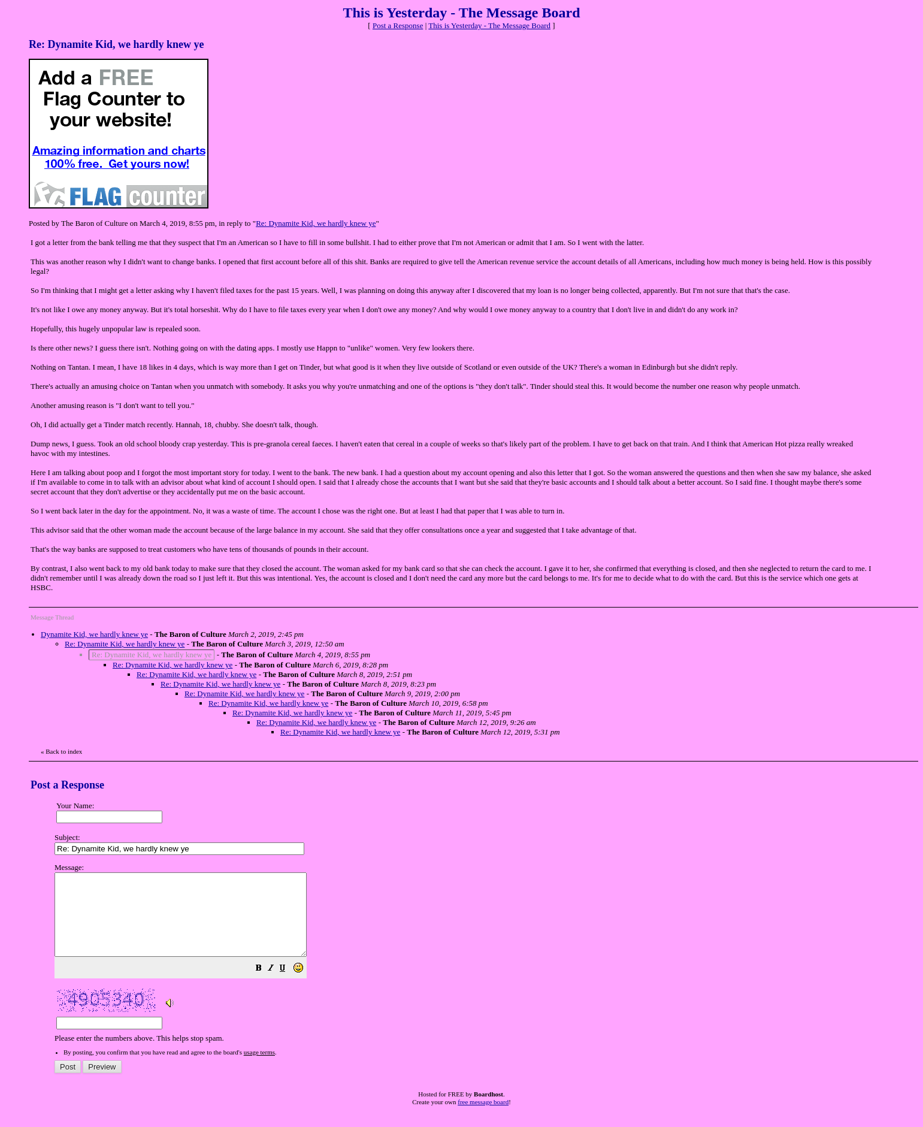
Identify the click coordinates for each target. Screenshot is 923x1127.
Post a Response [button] (398, 25)
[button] (288, 985)
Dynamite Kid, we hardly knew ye (94, 634)
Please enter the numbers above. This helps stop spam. (481, 961)
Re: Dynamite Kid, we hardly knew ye (316, 223)
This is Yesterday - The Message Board (489, 25)
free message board (483, 1118)
